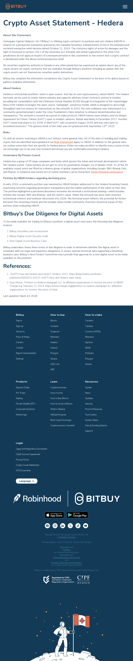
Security (89, 403)
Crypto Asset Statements (27, 465)
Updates (89, 398)
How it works (56, 393)
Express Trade (22, 387)
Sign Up (19, 326)
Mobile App (21, 414)
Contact (19, 347)
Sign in (19, 320)
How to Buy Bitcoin (59, 398)
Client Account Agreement (28, 454)
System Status (91, 420)
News (88, 393)
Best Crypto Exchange (60, 420)
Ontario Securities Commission (66, 557)
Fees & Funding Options (96, 425)
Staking (19, 398)
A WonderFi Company (66, 537)
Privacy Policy (22, 459)
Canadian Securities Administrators (66, 562)
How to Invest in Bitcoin (61, 403)
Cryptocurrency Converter (62, 425)
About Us (20, 331)
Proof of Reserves (93, 409)
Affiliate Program (58, 414)
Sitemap (20, 358)
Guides (88, 387)
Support (89, 431)
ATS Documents (23, 470)
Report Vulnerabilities (26, 353)
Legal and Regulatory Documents (31, 449)
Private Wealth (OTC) (25, 403)
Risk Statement (63, 142)
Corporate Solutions (25, 409)
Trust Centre (90, 414)
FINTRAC (67, 550)
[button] (123, 6)
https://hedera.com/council (107, 172)
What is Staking (57, 409)
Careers (19, 342)
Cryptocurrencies (58, 387)
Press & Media (22, 337)
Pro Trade (20, 393)
